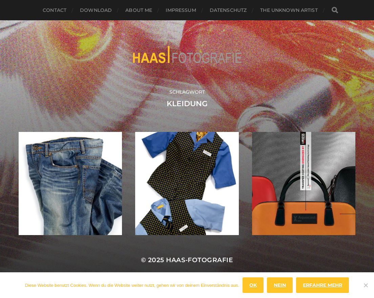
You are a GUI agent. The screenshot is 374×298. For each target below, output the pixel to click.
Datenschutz (228, 10)
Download (96, 10)
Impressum (181, 10)
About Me (138, 10)
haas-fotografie (199, 260)
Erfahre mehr (322, 285)
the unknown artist (289, 10)
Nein (280, 285)
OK (253, 285)
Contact (54, 10)
